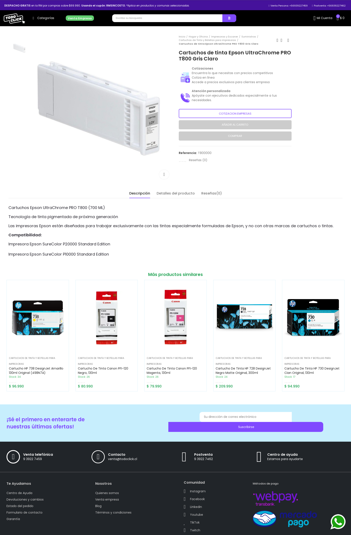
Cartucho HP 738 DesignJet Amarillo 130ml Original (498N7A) (36, 370)
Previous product (277, 40)
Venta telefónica (38, 446)
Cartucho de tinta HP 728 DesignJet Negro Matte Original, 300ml (243, 370)
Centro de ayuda (282, 446)
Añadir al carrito (235, 125)
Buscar (229, 18)
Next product (288, 40)
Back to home (283, 40)
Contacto (116, 446)
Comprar (235, 136)
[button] (288, 5)
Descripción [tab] (139, 193)
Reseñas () (198, 160)
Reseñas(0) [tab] (211, 193)
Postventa (203, 446)
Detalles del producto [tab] (176, 193)
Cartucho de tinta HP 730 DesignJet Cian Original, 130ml (312, 370)
